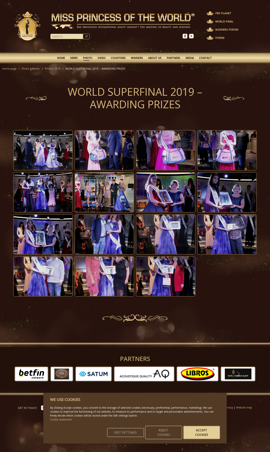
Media (189, 58)
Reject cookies (164, 432)
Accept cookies (202, 432)
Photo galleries (31, 68)
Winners (137, 58)
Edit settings (127, 432)
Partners (173, 58)
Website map (244, 407)
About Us (154, 58)
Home (61, 58)
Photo (87, 58)
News (74, 58)
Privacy (228, 407)
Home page (9, 68)
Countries (118, 58)
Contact (205, 58)
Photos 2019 (52, 68)
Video (102, 58)
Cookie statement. (61, 419)
